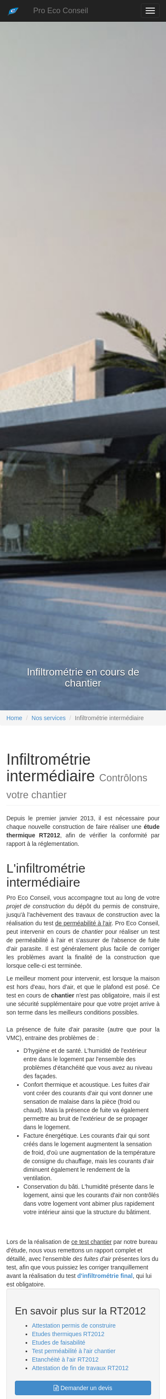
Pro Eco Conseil (60, 10)
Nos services (48, 718)
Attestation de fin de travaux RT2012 (80, 1368)
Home (14, 718)
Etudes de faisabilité (58, 1342)
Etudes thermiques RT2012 (68, 1334)
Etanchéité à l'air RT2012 (65, 1359)
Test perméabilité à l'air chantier (73, 1351)
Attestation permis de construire (74, 1325)
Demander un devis (83, 1388)
